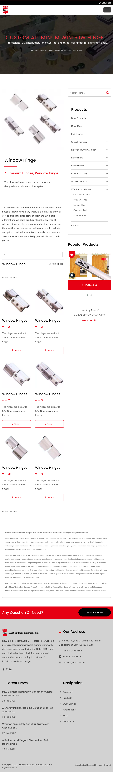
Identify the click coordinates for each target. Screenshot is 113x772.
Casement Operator (82, 194)
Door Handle (77, 165)
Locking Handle (80, 205)
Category (43, 50)
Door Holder (83, 583)
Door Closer (77, 126)
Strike (57, 590)
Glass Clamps (64, 587)
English (106, 3)
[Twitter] (7, 669)
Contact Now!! (94, 612)
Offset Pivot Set (11, 590)
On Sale (75, 225)
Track (62, 590)
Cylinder (63, 583)
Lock (100, 587)
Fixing (33, 587)
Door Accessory (79, 173)
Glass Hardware (79, 141)
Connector (55, 583)
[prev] (4, 254)
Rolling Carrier (33, 590)
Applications (69, 709)
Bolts (41, 583)
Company (68, 691)
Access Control (79, 181)
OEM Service (69, 703)
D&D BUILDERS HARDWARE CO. (34, 764)
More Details (89, 320)
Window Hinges (14, 320)
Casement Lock (80, 210)
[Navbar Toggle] (107, 9)
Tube (67, 590)
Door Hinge (77, 157)
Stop (52, 590)
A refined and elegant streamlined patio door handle (26, 742)
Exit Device (77, 133)
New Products (78, 118)
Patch (20, 590)
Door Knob (92, 583)
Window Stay (79, 215)
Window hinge (75, 50)
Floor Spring (40, 587)
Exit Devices (25, 587)
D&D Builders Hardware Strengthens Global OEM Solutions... (27, 693)
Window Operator (76, 590)
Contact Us (88, 590)
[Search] (86, 92)
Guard (72, 587)
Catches (47, 583)
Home (34, 50)
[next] (60, 254)
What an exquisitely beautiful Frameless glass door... (25, 725)
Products (67, 697)
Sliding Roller (44, 590)
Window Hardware (57, 50)
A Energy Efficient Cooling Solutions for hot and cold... (27, 709)
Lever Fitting (92, 587)
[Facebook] (3, 669)
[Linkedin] (10, 669)
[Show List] (62, 264)
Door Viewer (103, 583)
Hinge (84, 587)
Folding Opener (52, 587)
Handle (78, 587)
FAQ (65, 715)
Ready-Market (104, 765)
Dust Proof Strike (12, 587)
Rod (25, 590)
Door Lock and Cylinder (83, 149)
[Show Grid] (58, 264)
